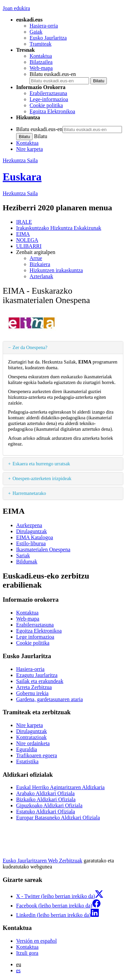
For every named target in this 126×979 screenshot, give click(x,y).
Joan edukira (16, 8)
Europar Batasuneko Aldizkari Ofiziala (58, 817)
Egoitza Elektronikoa (52, 111)
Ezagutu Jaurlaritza (36, 675)
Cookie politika (46, 105)
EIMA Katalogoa (34, 537)
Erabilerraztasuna (48, 93)
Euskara (22, 177)
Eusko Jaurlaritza (48, 38)
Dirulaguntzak (31, 531)
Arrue (36, 258)
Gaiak (36, 32)
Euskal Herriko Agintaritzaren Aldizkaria (60, 787)
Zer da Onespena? (29, 347)
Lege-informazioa (49, 99)
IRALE (24, 222)
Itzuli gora (27, 953)
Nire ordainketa (33, 743)
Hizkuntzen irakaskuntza (56, 270)
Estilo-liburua (31, 543)
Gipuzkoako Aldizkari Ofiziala (49, 805)
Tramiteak (40, 44)
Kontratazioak (31, 737)
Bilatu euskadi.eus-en (53, 74)
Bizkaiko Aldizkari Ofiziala (46, 799)
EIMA (23, 234)
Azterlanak (41, 276)
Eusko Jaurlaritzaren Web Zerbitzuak (42, 860)
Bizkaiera (40, 264)
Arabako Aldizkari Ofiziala (45, 793)
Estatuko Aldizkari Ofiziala (45, 811)
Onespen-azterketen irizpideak (41, 478)
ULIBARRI (29, 246)
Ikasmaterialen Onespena (43, 549)
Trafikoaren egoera (36, 755)
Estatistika (27, 761)
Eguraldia (26, 749)
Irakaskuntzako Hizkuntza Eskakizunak (58, 228)
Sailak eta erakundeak (39, 681)
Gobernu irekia (32, 693)
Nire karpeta (29, 149)
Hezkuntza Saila (20, 160)
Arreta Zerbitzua (34, 687)
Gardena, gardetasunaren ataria (49, 699)
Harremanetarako (29, 493)
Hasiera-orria (44, 26)
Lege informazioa (35, 637)
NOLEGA (27, 240)
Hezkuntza (20, 193)
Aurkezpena (29, 525)
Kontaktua (41, 56)
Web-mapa (41, 68)
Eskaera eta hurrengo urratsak (41, 463)
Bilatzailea (41, 62)
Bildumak (26, 561)
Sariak (23, 555)
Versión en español (36, 941)
